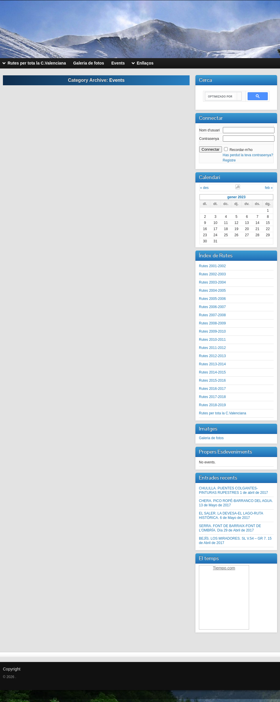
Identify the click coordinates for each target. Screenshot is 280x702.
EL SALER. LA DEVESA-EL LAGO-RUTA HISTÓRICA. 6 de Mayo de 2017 (231, 515)
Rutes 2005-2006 (212, 299)
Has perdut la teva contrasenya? (248, 155)
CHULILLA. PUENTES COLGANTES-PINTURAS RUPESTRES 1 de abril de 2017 (233, 490)
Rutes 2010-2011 (212, 340)
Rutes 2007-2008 (212, 315)
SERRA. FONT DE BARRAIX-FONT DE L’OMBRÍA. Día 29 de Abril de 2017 (230, 528)
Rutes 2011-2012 (212, 348)
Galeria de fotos (211, 438)
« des (204, 188)
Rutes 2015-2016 (212, 380)
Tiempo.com (224, 568)
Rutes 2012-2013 (212, 356)
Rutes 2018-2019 (212, 405)
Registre (229, 160)
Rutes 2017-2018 (212, 397)
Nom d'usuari (209, 130)
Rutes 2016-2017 (212, 389)
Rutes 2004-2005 (212, 291)
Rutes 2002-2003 (212, 274)
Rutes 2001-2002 (212, 266)
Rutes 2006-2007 (212, 307)
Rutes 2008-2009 (212, 323)
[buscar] (221, 96)
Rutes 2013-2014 (212, 364)
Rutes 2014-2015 (212, 372)
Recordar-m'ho (241, 150)
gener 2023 (236, 197)
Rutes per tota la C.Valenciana (222, 413)
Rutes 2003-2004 (212, 282)
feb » (269, 188)
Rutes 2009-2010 (212, 331)
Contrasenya (209, 139)
